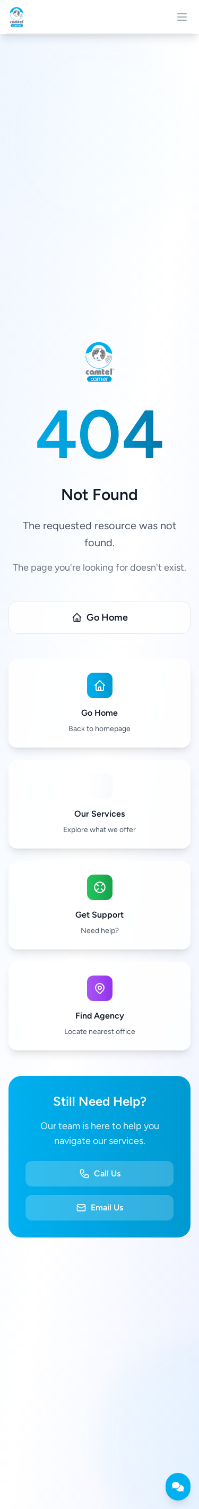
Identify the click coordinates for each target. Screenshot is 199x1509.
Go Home (100, 617)
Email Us (99, 1207)
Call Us (99, 1173)
